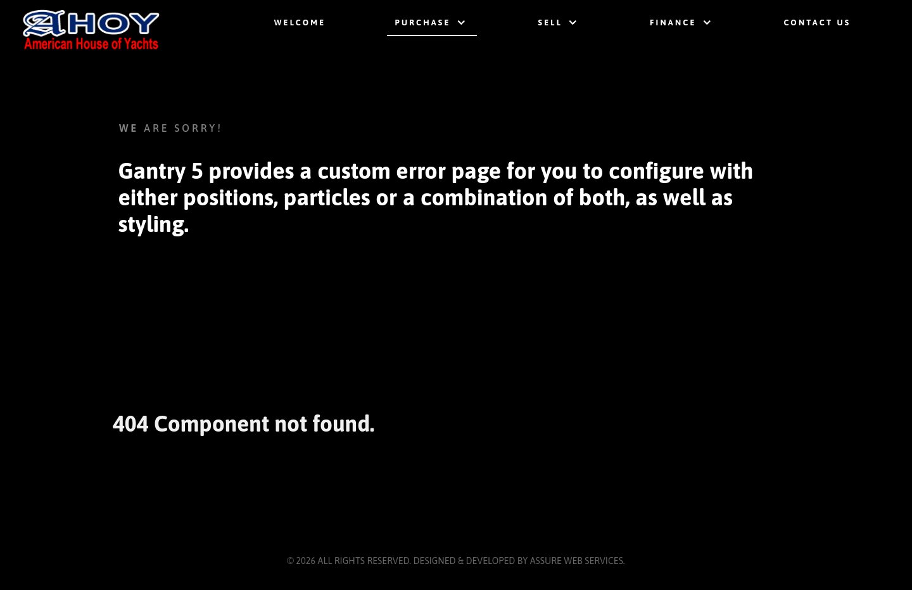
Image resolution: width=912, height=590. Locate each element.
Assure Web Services (576, 561)
